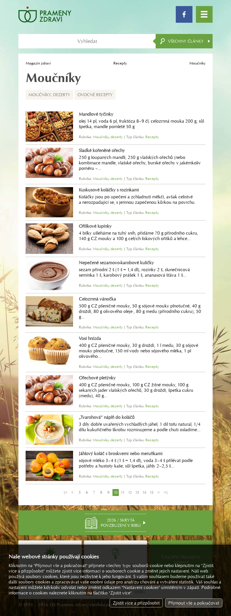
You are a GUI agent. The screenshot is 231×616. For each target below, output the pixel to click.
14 (144, 492)
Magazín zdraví (38, 63)
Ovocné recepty (95, 94)
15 (151, 492)
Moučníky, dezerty (49, 94)
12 (130, 492)
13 (137, 492)
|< (65, 492)
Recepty (120, 63)
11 (123, 492)
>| (166, 492)
